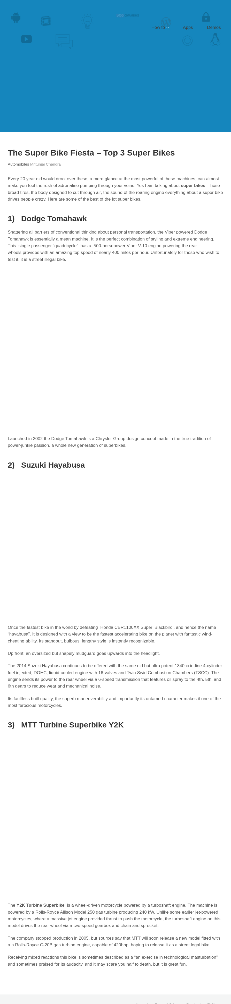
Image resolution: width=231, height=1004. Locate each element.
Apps (198, 27)
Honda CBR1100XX (119, 627)
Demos (217, 27)
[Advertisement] (115, 93)
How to (176, 27)
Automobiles (18, 164)
